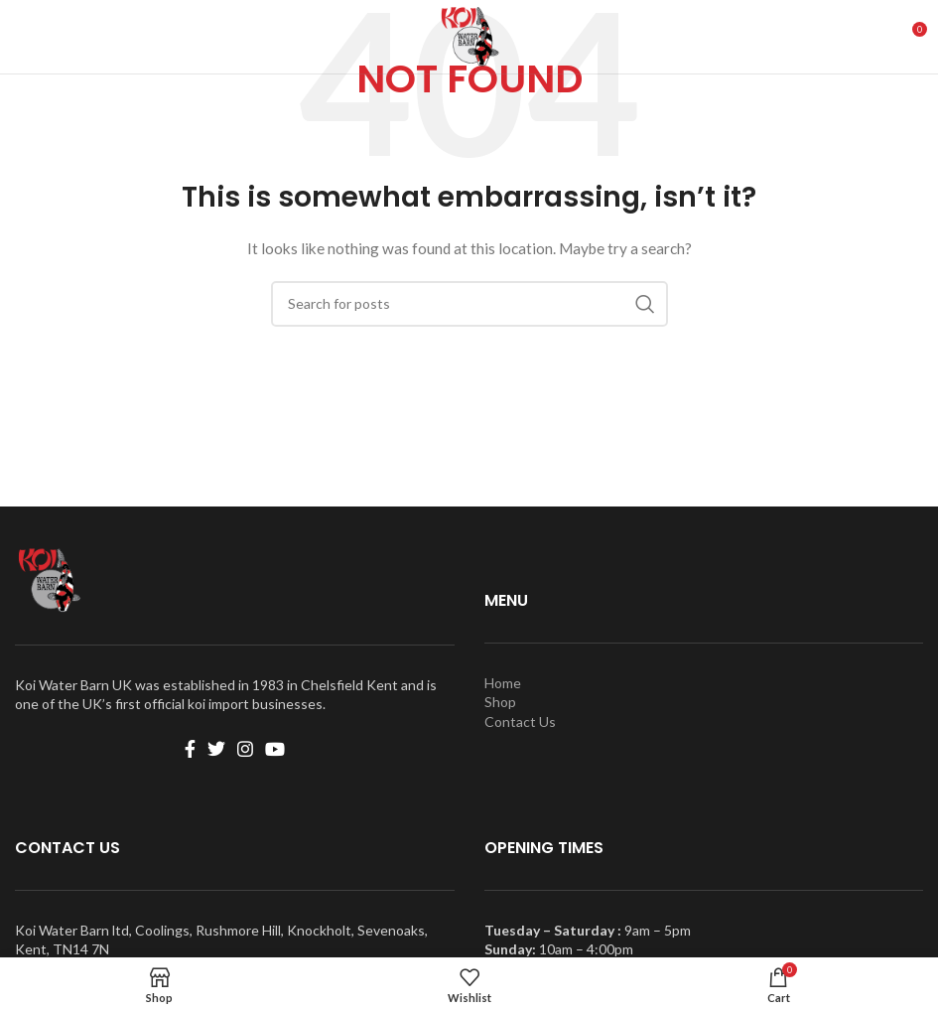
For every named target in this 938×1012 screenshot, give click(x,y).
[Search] (469, 304)
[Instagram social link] (245, 749)
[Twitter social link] (216, 749)
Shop (500, 701)
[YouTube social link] (275, 749)
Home (502, 682)
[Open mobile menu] (25, 37)
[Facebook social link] (190, 749)
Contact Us (520, 721)
